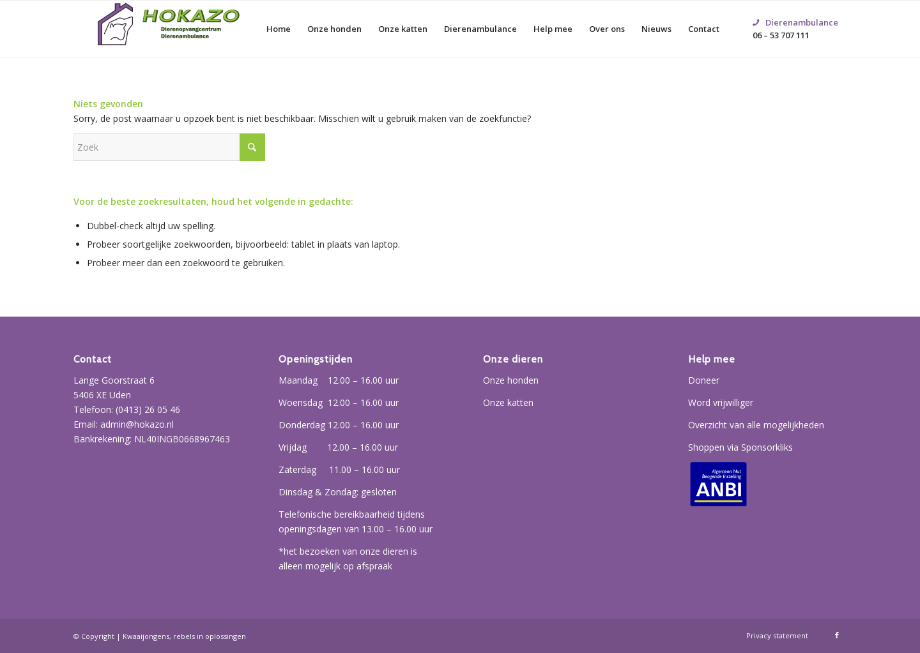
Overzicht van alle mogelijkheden (756, 425)
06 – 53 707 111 (795, 13)
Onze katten (508, 402)
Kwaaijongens (146, 636)
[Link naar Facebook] (837, 635)
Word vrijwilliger (720, 402)
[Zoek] (169, 147)
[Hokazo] (169, 29)
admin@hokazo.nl (137, 424)
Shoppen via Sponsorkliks (740, 447)
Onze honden (511, 380)
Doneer (703, 380)
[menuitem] (278, 29)
